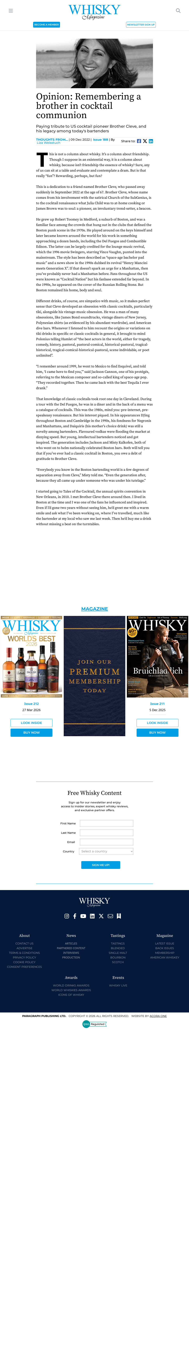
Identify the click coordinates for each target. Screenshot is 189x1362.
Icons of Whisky (71, 995)
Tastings (118, 943)
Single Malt (118, 953)
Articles (71, 943)
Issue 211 (157, 704)
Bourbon (117, 957)
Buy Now (31, 732)
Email (71, 842)
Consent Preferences (24, 967)
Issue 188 (100, 139)
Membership (164, 953)
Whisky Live (118, 985)
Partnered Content (71, 948)
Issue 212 (31, 704)
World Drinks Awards (71, 985)
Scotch (118, 962)
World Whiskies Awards (71, 990)
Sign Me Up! (101, 865)
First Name (68, 823)
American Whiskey (164, 957)
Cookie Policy (24, 962)
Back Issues (164, 948)
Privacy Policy (24, 957)
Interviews (71, 953)
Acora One (158, 1016)
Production (71, 957)
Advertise (24, 948)
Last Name (68, 832)
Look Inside (31, 723)
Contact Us (24, 943)
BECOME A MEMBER (46, 24)
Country (68, 851)
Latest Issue (164, 943)
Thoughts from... (53, 139)
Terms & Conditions (24, 953)
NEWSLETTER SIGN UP (141, 24)
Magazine (94, 609)
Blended (118, 948)
